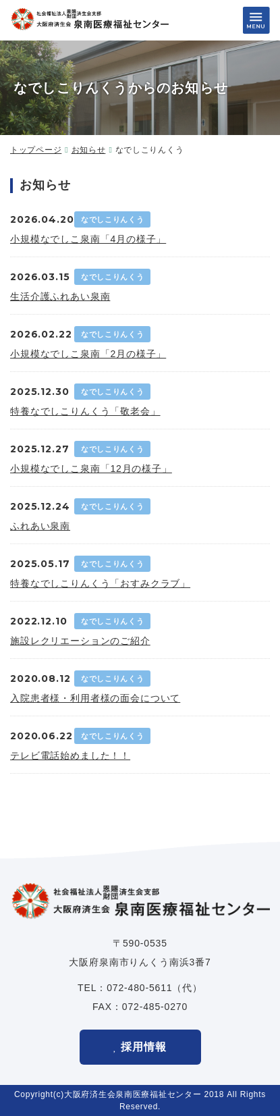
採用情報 (144, 1047)
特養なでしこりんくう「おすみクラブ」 (100, 583)
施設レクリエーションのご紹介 (80, 640)
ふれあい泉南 (40, 526)
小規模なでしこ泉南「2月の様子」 (88, 353)
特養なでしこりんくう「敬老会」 (85, 411)
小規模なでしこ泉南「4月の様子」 (88, 239)
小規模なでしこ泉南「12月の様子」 (91, 468)
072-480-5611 (139, 987)
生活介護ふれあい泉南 (60, 296)
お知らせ (89, 150)
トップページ (35, 150)
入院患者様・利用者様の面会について (95, 698)
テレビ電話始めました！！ (70, 755)
